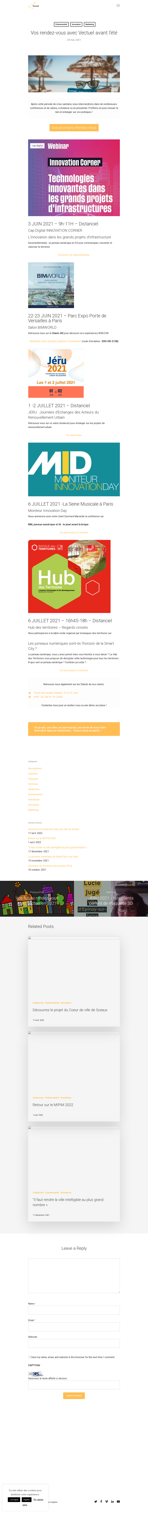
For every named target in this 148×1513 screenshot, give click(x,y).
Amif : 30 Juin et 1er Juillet (48, 696)
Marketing (89, 24)
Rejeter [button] (27, 1500)
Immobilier (34, 799)
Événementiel (61, 24)
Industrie (33, 773)
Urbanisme (34, 789)
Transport (33, 778)
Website (32, 1336)
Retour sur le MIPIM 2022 (42, 838)
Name (32, 1303)
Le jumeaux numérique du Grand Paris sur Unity (53, 856)
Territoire (33, 784)
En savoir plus (74, 435)
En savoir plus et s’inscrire (74, 532)
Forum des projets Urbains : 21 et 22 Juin (56, 692)
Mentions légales (50, 1502)
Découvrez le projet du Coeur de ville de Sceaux (53, 829)
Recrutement (35, 768)
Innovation (76, 24)
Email (32, 1320)
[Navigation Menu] (118, 5)
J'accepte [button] (14, 1500)
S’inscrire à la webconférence (74, 254)
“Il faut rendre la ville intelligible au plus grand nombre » (57, 847)
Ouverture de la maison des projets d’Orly (50, 865)
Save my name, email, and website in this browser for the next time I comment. (73, 1357)
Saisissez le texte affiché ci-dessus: (47, 1378)
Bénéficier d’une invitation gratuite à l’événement (55, 341)
